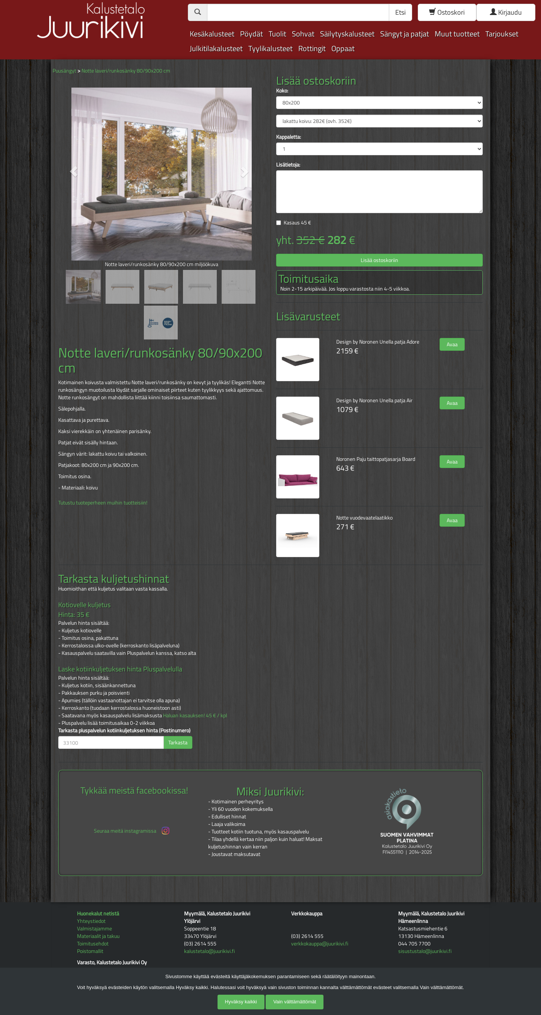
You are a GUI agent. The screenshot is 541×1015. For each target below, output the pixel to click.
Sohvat (303, 33)
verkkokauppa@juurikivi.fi (319, 943)
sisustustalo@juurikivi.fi (425, 951)
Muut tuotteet (457, 33)
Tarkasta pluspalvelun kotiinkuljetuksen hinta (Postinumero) (124, 730)
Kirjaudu (506, 12)
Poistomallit (90, 951)
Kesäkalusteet (212, 33)
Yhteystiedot (91, 921)
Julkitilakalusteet (216, 48)
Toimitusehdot (93, 943)
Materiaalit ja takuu (98, 936)
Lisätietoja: (288, 164)
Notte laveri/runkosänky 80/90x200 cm (126, 70)
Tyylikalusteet (270, 48)
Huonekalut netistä (98, 913)
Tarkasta (177, 742)
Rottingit (312, 48)
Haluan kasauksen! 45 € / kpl (195, 715)
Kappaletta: (288, 137)
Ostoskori (447, 12)
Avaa (452, 344)
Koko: (282, 90)
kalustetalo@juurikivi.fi (209, 951)
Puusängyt (64, 70)
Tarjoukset (501, 33)
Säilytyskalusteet (347, 33)
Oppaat (343, 48)
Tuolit (277, 33)
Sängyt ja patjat (404, 33)
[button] (73, 171)
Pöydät (251, 33)
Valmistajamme (94, 928)
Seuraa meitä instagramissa (132, 830)
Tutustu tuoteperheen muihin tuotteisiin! (102, 502)
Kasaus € (297, 222)
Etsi (400, 12)
